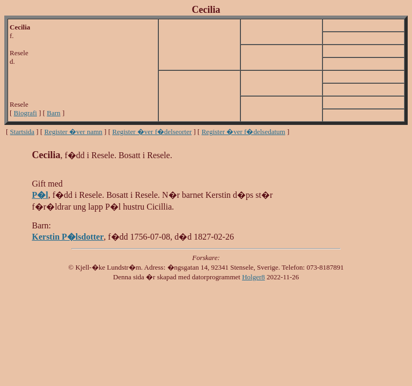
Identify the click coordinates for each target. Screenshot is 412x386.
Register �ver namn (73, 132)
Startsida (22, 132)
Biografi (25, 113)
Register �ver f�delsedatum (243, 132)
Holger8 (253, 277)
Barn (53, 113)
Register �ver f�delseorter (152, 132)
